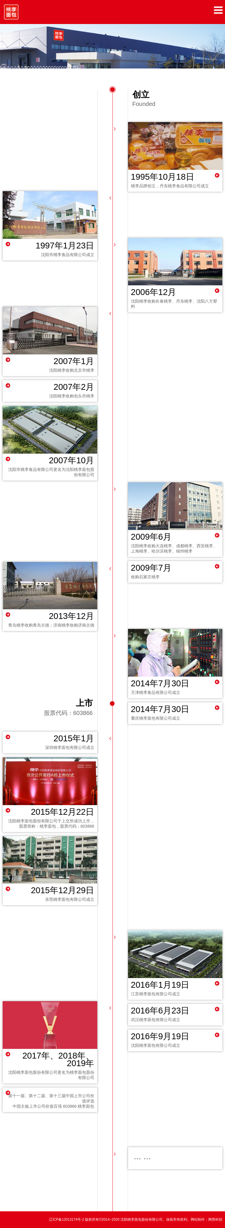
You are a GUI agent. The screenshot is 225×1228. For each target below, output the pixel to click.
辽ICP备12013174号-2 (67, 1219)
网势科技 (215, 1219)
